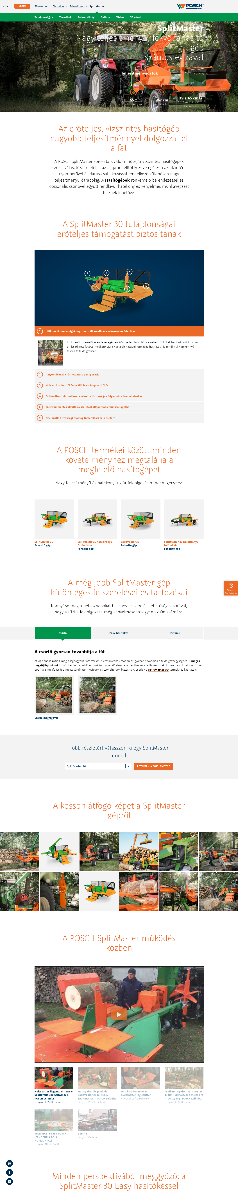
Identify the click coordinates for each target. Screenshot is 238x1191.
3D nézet (135, 17)
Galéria (105, 17)
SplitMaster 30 (158, 669)
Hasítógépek (117, 180)
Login (22, 6)
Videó (120, 17)
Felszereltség (86, 17)
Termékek (58, 6)
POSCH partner (192, 73)
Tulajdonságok (44, 17)
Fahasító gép (77, 6)
